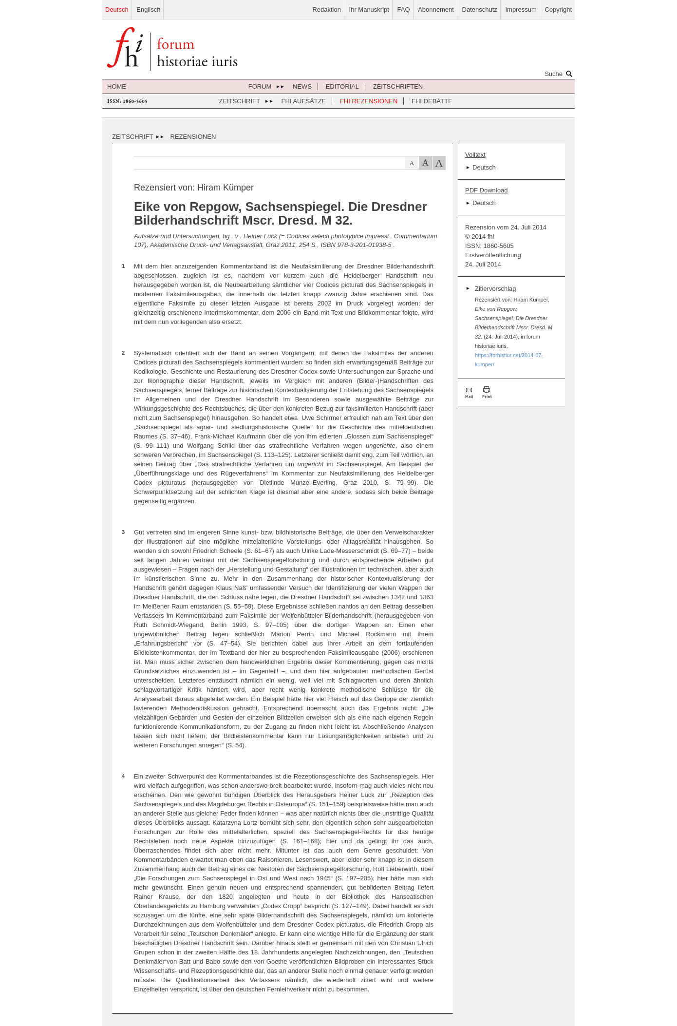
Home (116, 86)
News (302, 86)
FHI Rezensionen (368, 101)
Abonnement (436, 9)
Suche (560, 73)
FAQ (403, 9)
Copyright (558, 9)
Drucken (487, 392)
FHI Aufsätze (304, 101)
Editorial (342, 86)
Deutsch (117, 9)
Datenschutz (479, 9)
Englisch (148, 9)
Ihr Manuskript (369, 9)
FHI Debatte (432, 101)
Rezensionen (193, 136)
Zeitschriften (398, 86)
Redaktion (326, 9)
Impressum (520, 9)
